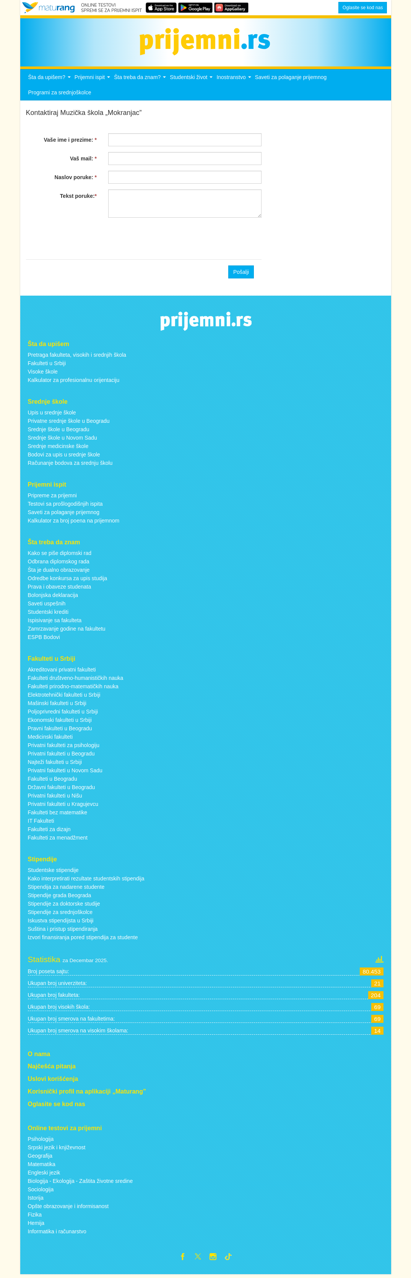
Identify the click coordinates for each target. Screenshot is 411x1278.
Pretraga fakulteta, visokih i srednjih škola (77, 357)
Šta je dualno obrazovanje (59, 571)
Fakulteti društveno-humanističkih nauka (75, 680)
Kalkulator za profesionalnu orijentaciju (74, 382)
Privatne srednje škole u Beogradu (69, 423)
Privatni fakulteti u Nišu (55, 797)
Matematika (41, 1166)
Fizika (35, 1216)
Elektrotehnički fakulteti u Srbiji (64, 696)
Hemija (36, 1225)
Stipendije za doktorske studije (64, 905)
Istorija (36, 1199)
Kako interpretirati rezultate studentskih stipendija (86, 880)
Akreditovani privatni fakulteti (62, 671)
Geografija (40, 1157)
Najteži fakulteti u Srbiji (55, 764)
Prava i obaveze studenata (59, 588)
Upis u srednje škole (52, 415)
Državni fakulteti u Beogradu (61, 789)
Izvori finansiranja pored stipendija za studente (83, 939)
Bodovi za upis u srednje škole (64, 457)
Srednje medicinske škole (58, 448)
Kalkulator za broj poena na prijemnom (74, 523)
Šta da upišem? (50, 81)
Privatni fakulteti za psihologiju (64, 747)
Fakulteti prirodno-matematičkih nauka (73, 688)
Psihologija (41, 1141)
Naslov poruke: (76, 179)
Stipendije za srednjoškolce (60, 914)
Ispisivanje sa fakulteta (55, 622)
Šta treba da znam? (141, 81)
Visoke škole (43, 374)
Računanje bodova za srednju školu (70, 465)
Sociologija (41, 1191)
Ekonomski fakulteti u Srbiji (60, 722)
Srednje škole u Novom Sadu (62, 440)
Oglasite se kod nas (363, 7)
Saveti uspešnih (47, 605)
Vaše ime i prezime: (70, 142)
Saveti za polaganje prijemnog (291, 79)
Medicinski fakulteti (50, 738)
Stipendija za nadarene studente (66, 889)
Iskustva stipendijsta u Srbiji (61, 922)
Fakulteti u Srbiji (47, 365)
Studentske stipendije (53, 872)
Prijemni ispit (93, 81)
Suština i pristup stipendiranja (63, 931)
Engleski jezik (44, 1174)
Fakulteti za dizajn (49, 831)
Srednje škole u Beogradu (58, 431)
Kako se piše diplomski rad (60, 555)
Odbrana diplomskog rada (58, 563)
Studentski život (192, 81)
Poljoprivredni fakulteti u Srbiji (63, 713)
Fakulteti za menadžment (58, 839)
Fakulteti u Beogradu (52, 780)
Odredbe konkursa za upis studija (67, 580)
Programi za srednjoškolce (59, 95)
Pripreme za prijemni (52, 497)
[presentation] (84, 241)
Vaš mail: (83, 161)
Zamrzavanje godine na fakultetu (67, 630)
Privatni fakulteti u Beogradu (61, 755)
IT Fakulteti (41, 822)
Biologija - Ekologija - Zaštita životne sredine (80, 1183)
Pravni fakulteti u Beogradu (60, 730)
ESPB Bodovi (44, 639)
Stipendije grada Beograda (59, 897)
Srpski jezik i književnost (57, 1149)
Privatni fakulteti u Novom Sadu (65, 772)
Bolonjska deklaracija (53, 597)
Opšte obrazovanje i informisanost (68, 1208)
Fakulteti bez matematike (58, 814)
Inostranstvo (234, 81)
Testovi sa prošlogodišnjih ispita (65, 506)
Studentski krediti (48, 613)
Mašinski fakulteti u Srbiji (57, 705)
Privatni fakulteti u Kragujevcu (63, 806)
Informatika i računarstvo (57, 1233)
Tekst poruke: (78, 198)
